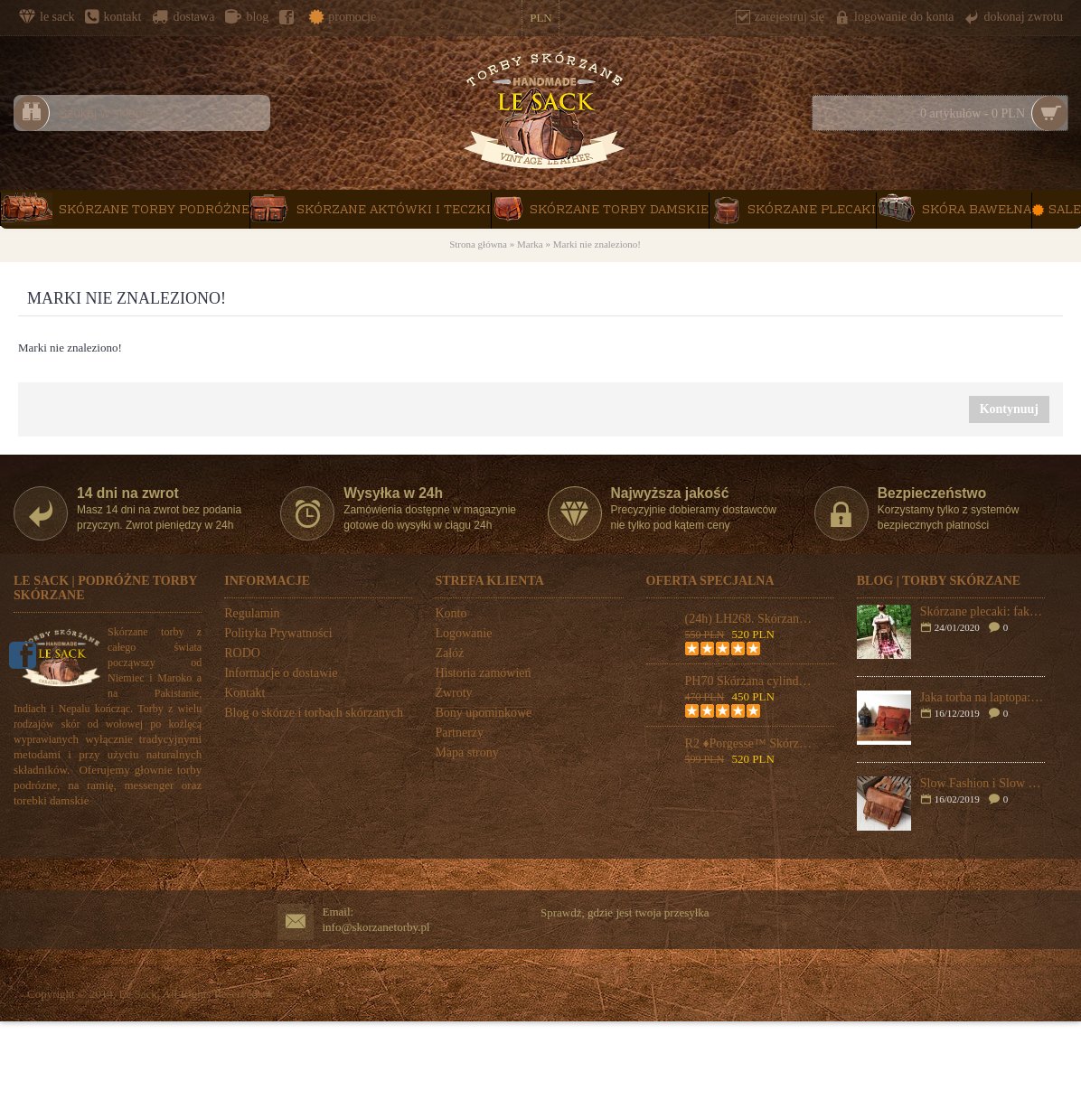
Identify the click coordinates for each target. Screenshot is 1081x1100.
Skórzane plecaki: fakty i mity (982, 611)
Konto (450, 613)
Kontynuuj (1009, 409)
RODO (242, 653)
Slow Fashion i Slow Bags (982, 783)
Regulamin (251, 613)
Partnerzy (459, 732)
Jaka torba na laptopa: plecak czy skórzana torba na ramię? (982, 697)
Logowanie (463, 633)
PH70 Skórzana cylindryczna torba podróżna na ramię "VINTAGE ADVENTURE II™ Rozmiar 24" (749, 681)
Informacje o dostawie (280, 673)
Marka (530, 244)
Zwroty (453, 693)
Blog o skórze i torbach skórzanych (313, 712)
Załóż (449, 653)
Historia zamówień (483, 673)
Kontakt (244, 693)
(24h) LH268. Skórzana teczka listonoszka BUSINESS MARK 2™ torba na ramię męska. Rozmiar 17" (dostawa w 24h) (749, 618)
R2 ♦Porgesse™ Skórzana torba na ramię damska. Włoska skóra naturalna (749, 743)
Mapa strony (466, 752)
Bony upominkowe (483, 712)
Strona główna (478, 244)
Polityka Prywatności (278, 633)
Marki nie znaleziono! (597, 244)
